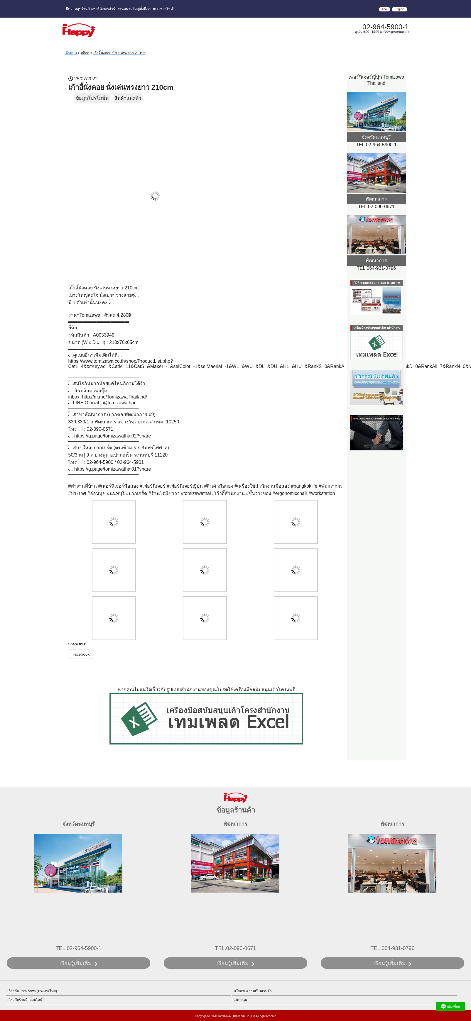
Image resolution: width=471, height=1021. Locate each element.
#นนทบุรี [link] (116, 493)
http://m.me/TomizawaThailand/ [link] (114, 396)
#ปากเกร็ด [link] (136, 493)
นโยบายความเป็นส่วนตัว (253, 991)
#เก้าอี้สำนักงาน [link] (228, 493)
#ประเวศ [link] (77, 493)
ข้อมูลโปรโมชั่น (92, 98)
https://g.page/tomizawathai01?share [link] (112, 469)
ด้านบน (71, 53)
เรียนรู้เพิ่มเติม (76, 963)
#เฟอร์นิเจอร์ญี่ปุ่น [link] (185, 486)
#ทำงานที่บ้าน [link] (82, 486)
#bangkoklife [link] (304, 486)
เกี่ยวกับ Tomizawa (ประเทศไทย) (32, 991)
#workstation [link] (321, 493)
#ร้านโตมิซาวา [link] (164, 493)
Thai (384, 9)
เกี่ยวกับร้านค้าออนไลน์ (24, 1000)
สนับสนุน (240, 1000)
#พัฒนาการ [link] (331, 486)
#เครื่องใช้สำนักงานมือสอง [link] (262, 486)
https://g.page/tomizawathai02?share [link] (112, 435)
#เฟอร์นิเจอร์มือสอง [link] (118, 486)
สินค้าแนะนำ (127, 98)
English (399, 9)
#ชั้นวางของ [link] (258, 493)
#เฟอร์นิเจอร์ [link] (153, 486)
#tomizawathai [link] (196, 493)
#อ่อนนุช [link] (96, 493)
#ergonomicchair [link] (290, 493)
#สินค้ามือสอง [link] (218, 486)
